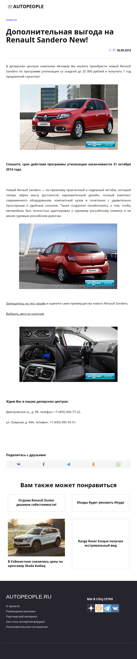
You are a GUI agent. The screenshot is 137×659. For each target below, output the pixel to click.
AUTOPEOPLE (28, 6)
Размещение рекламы (20, 611)
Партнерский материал (21, 616)
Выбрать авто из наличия (25, 314)
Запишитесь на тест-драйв (25, 303)
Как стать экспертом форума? (25, 621)
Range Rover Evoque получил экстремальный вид (100, 543)
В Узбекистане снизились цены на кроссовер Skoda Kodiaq (35, 563)
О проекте (13, 606)
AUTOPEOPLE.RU (29, 596)
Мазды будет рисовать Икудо (100, 502)
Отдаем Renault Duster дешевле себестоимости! (36, 502)
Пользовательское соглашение (27, 626)
